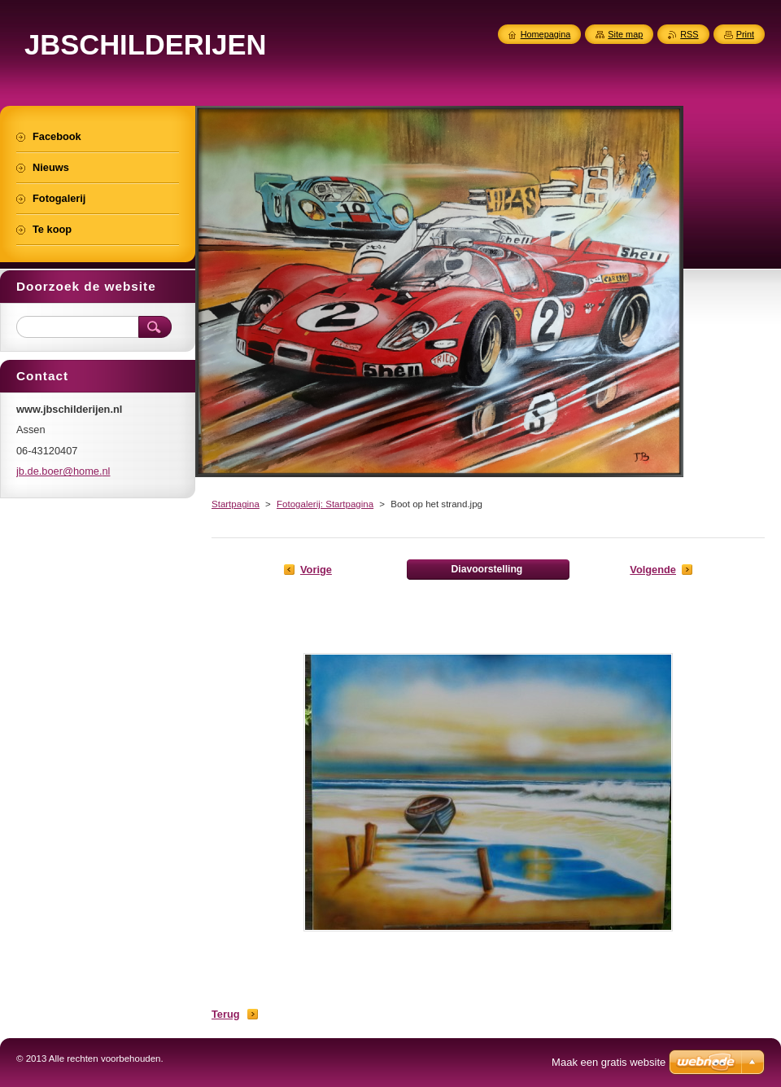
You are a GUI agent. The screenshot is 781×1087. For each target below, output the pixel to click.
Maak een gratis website (608, 1062)
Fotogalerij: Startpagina (325, 504)
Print (745, 34)
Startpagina (236, 504)
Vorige (316, 569)
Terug (226, 1014)
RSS (689, 34)
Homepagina (546, 34)
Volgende (653, 569)
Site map (625, 34)
